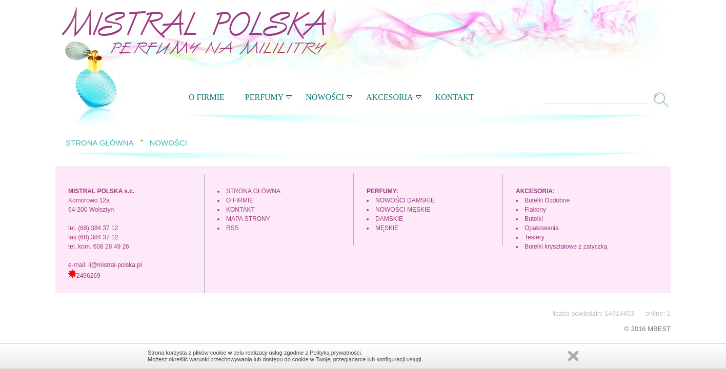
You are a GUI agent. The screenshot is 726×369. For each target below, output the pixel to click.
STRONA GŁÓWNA (100, 142)
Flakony (535, 209)
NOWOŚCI (329, 97)
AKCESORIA (393, 97)
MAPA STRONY (248, 218)
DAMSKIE (389, 218)
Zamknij (573, 356)
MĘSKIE (386, 228)
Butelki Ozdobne (547, 200)
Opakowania (542, 228)
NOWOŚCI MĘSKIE (402, 209)
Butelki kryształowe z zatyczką (566, 246)
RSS (232, 228)
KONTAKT (454, 97)
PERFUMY (268, 97)
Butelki (534, 218)
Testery (534, 237)
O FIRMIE (207, 97)
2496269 (84, 275)
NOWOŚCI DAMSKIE (405, 200)
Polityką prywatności (335, 353)
